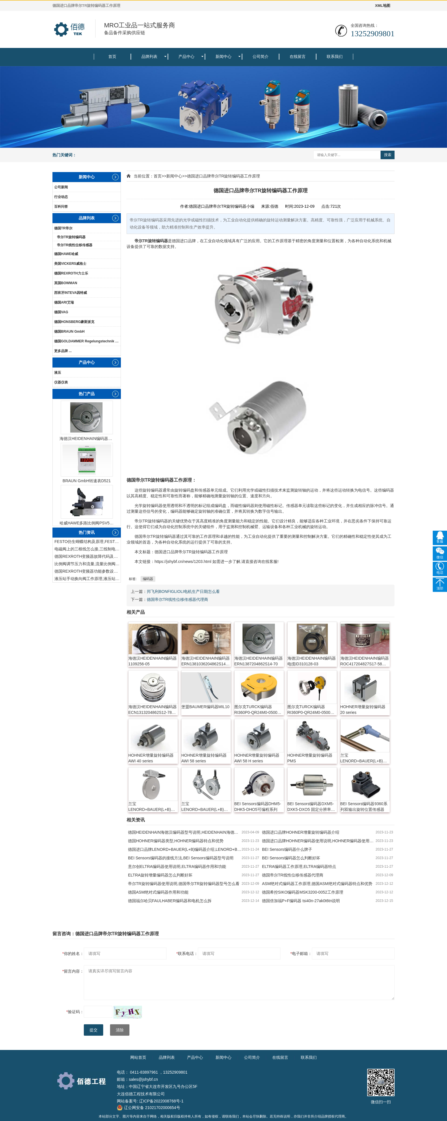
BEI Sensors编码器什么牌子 (287, 849)
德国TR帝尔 (63, 228)
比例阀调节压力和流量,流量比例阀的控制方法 (87, 563)
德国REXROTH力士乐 (71, 273)
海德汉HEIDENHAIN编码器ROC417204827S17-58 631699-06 (364, 661)
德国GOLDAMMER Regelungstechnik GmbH (87, 341)
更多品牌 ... (63, 351)
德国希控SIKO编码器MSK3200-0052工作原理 (302, 892)
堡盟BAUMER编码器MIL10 (205, 706)
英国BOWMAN (65, 283)
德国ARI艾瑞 (64, 302)
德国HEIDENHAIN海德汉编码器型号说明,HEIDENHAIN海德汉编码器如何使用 (185, 832)
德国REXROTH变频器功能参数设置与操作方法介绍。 (87, 571)
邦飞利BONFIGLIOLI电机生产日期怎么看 (183, 591)
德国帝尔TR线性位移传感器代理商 (177, 599)
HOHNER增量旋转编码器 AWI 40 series (151, 758)
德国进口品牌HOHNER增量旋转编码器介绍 (300, 832)
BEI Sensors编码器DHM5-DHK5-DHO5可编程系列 (257, 806)
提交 (93, 1030)
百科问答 (61, 207)
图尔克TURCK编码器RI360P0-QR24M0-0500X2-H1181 (259, 709)
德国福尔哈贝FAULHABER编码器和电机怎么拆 (170, 900)
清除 (120, 1030)
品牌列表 (149, 56)
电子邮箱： (301, 953)
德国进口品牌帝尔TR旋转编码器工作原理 (223, 176)
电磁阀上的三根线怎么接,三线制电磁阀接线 (87, 549)
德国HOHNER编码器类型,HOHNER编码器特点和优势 (176, 841)
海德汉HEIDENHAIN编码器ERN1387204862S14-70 (87, 438)
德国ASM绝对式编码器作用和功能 (158, 892)
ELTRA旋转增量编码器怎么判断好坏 (160, 875)
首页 (112, 56)
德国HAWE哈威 (66, 254)
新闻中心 (223, 56)
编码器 (162, 241)
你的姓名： (73, 953)
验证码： (75, 1011)
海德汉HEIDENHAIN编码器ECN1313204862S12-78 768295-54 (152, 709)
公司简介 (261, 56)
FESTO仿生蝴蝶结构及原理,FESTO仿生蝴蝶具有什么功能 (87, 541)
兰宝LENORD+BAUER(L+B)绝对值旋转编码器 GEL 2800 (151, 806)
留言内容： (73, 971)
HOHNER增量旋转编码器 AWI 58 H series (257, 758)
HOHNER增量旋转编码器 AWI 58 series (204, 758)
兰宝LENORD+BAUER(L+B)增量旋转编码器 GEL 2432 (363, 758)
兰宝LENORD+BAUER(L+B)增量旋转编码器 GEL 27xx (204, 806)
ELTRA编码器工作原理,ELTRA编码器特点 (299, 866)
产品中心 (186, 56)
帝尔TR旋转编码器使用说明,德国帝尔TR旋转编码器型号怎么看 (183, 883)
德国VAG (61, 312)
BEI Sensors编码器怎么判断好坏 (291, 858)
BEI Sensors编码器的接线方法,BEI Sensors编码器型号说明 (180, 858)
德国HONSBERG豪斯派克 (74, 322)
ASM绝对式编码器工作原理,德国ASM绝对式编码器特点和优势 (317, 883)
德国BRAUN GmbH (69, 332)
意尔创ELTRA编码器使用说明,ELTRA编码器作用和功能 (177, 866)
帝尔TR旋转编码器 (71, 237)
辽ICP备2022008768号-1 (161, 1101)
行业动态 (61, 197)
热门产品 (87, 393)
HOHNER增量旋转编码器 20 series (363, 709)
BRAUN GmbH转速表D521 (87, 480)
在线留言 (298, 56)
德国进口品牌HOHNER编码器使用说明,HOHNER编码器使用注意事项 (319, 841)
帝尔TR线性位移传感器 (74, 245)
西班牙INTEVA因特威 (70, 293)
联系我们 (335, 56)
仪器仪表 (61, 382)
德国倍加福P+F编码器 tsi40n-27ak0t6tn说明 (301, 900)
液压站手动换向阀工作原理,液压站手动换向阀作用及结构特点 (87, 578)
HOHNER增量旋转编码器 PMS (310, 758)
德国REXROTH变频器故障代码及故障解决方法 (87, 556)
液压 (57, 373)
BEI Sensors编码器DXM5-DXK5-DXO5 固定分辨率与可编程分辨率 (311, 806)
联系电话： (187, 953)
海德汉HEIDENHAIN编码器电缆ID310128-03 (311, 661)
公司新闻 (61, 187)
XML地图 (382, 5)
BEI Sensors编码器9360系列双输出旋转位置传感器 (363, 806)
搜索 (387, 155)
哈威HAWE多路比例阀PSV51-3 (87, 523)
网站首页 (138, 1057)
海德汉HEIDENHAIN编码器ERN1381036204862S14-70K (205, 661)
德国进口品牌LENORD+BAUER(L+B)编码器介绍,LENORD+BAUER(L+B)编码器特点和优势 (185, 849)
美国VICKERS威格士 (70, 264)
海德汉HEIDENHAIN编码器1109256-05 (152, 661)
